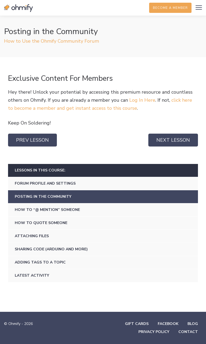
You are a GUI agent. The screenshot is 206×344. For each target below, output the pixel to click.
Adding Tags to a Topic (40, 262)
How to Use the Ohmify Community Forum (51, 41)
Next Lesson (173, 140)
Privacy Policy (153, 331)
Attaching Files (32, 236)
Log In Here (142, 100)
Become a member (170, 8)
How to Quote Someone (41, 222)
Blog (192, 323)
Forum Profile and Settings (45, 183)
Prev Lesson (32, 140)
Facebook (168, 323)
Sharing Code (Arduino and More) (51, 249)
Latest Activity (32, 275)
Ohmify (19, 8)
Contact (188, 331)
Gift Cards (137, 323)
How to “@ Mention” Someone (47, 209)
